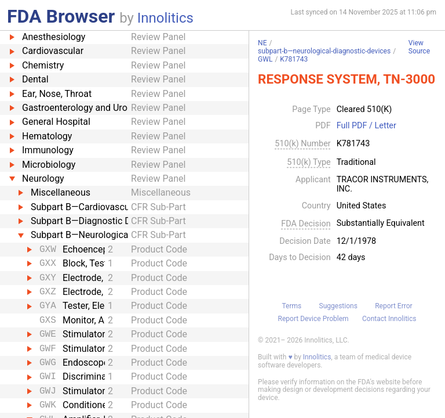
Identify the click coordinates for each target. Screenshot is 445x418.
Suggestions (338, 306)
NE (262, 43)
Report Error (393, 306)
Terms (291, 306)
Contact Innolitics (389, 319)
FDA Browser (61, 16)
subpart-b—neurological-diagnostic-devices (324, 51)
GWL (265, 59)
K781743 (294, 59)
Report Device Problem (313, 319)
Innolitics (165, 18)
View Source (419, 47)
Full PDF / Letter (366, 126)
